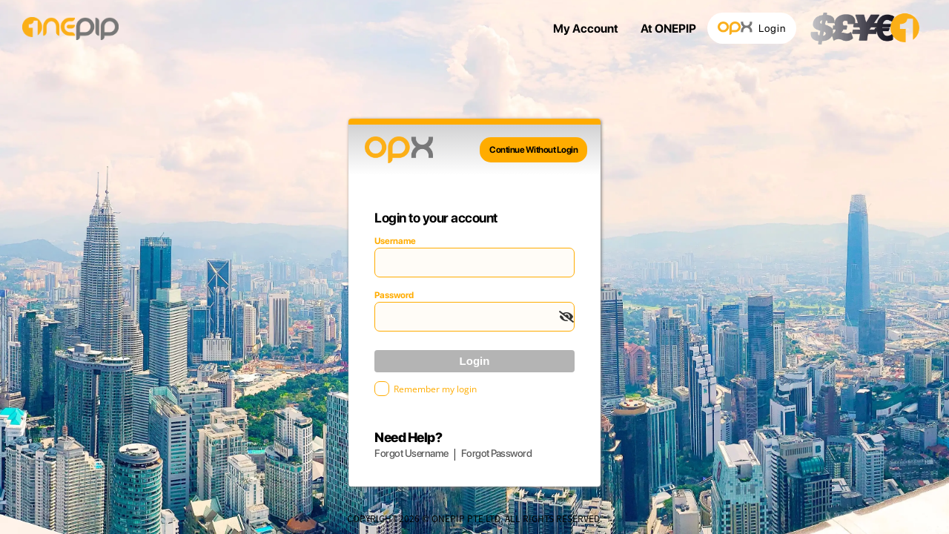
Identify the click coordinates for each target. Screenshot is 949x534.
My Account (585, 29)
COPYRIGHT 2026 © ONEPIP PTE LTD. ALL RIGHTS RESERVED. (474, 518)
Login (752, 29)
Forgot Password (496, 453)
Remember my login (435, 389)
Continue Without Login (533, 150)
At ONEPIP (668, 29)
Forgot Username (411, 453)
